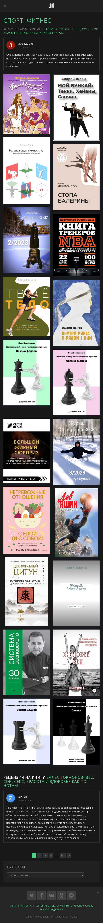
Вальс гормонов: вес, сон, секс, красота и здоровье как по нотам (51, 31)
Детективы (42, 905)
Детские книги (60, 905)
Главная (12, 905)
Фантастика (27, 905)
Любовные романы (82, 905)
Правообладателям (51, 909)
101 (63, 855)
